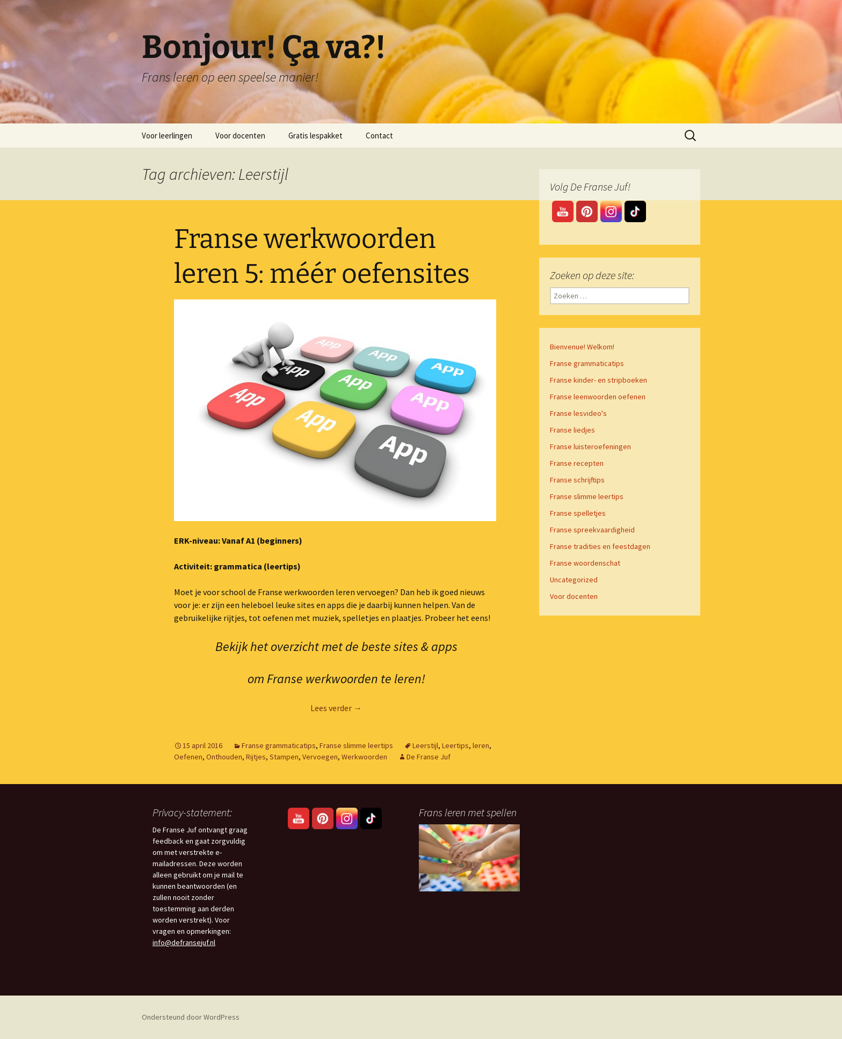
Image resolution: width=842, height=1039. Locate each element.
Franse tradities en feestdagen (600, 546)
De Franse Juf (429, 757)
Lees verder (336, 708)
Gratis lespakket (315, 135)
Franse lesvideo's (578, 413)
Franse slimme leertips (356, 745)
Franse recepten (577, 463)
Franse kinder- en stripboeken (598, 380)
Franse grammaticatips (279, 745)
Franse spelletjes (578, 513)
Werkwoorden (364, 757)
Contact (379, 135)
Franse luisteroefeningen (590, 446)
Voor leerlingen (167, 135)
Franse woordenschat (585, 563)
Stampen (284, 757)
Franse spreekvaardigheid (592, 530)
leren (481, 745)
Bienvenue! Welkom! (582, 347)
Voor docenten (240, 135)
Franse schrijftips (577, 480)
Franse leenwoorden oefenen (597, 396)
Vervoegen (320, 757)
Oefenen (188, 757)
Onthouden (224, 757)
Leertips (455, 745)
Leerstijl (425, 745)
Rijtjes (256, 757)
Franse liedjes (572, 430)
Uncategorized (574, 579)
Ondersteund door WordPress (190, 1017)
